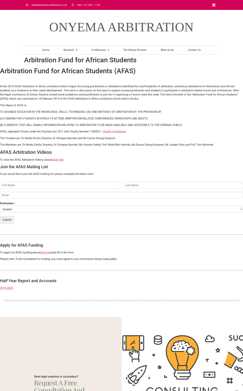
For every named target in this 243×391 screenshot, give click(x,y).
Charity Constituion (114, 131)
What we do (167, 50)
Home (45, 50)
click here (57, 159)
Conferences (100, 50)
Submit (7, 219)
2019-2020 (6, 288)
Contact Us (194, 50)
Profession (7, 203)
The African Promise (135, 50)
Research (70, 50)
